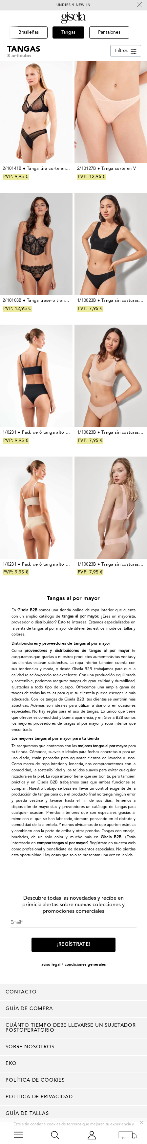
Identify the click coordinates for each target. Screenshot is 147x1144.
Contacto (21, 992)
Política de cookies (35, 1080)
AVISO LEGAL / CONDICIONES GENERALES (73, 965)
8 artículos (19, 55)
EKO (11, 1063)
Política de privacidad (39, 1097)
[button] (9, 42)
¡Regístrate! (73, 944)
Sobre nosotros (30, 1047)
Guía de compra (29, 1009)
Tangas (23, 49)
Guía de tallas (27, 1113)
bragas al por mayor (82, 724)
